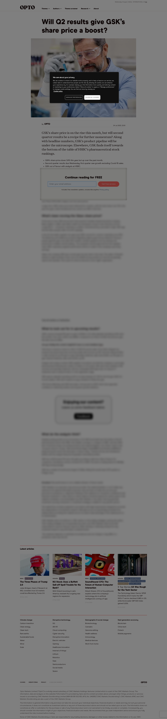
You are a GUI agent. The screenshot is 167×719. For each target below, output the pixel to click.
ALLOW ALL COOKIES (92, 97)
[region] (84, 87)
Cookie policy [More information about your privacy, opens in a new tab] (58, 91)
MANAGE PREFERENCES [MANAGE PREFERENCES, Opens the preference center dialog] (74, 97)
